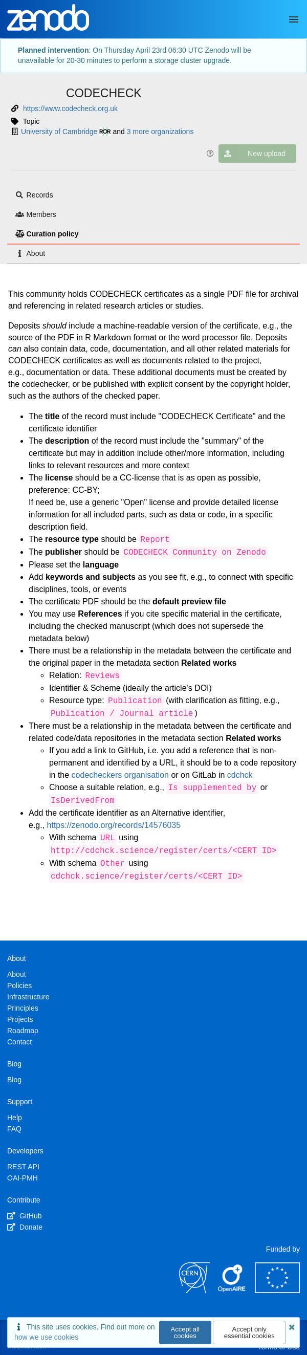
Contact (19, 1042)
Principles (22, 1008)
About (30, 253)
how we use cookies (46, 1337)
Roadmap (22, 1030)
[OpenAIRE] (232, 1290)
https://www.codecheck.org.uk (70, 108)
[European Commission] (277, 1290)
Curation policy (46, 234)
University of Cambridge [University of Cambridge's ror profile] (66, 131)
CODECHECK (104, 93)
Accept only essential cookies (249, 1332)
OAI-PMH (22, 1178)
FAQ (14, 1129)
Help (14, 1117)
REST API (23, 1167)
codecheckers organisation (120, 775)
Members (35, 214)
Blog (14, 1080)
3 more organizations (160, 131)
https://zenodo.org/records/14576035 (114, 825)
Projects (20, 1019)
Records (34, 195)
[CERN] (194, 1290)
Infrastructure (28, 997)
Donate (24, 1227)
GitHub (24, 1216)
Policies (19, 985)
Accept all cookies (185, 1332)
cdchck (240, 775)
